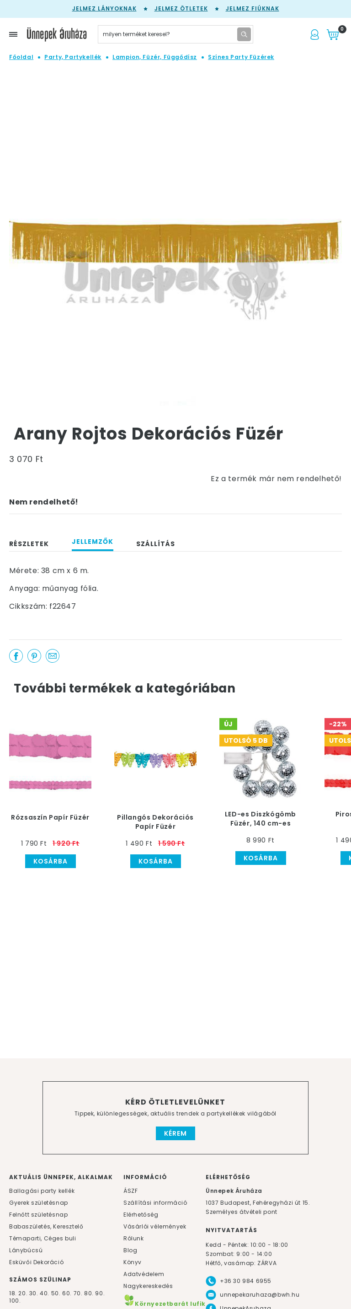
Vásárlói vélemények (154, 1226)
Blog (130, 1250)
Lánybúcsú (26, 1250)
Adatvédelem (144, 1274)
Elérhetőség (141, 1214)
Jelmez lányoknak (104, 8)
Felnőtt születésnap (38, 1214)
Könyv (132, 1262)
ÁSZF (130, 1191)
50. (56, 1293)
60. (67, 1293)
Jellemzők (92, 541)
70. (79, 1293)
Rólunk (133, 1238)
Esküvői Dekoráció (36, 1262)
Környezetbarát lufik (164, 1304)
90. (100, 1293)
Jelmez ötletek (181, 8)
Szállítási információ (155, 1203)
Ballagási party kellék (41, 1191)
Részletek (29, 543)
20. (22, 1293)
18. (13, 1293)
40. (44, 1293)
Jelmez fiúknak (252, 8)
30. (33, 1293)
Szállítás (155, 543)
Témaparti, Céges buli (42, 1238)
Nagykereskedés (148, 1286)
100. (15, 1300)
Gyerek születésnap (38, 1203)
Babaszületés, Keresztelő (46, 1226)
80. (89, 1293)
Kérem (175, 1133)
